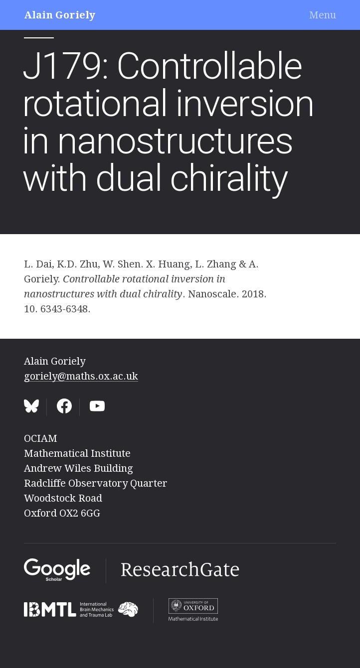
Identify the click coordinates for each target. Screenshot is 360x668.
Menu (322, 15)
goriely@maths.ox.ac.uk (81, 376)
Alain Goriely (59, 15)
